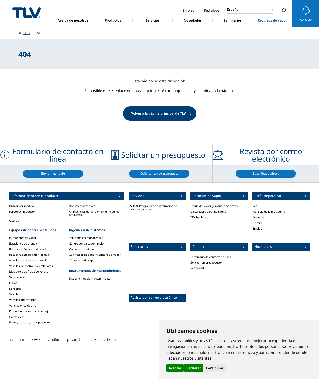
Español (233, 9)
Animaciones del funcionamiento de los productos (94, 213)
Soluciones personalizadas (86, 238)
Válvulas (14, 294)
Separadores (17, 277)
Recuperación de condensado (28, 249)
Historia (257, 223)
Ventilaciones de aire (22, 306)
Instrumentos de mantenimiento (89, 278)
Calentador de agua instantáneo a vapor (95, 255)
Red (254, 206)
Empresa (258, 217)
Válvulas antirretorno (22, 300)
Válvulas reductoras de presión (29, 260)
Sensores (15, 289)
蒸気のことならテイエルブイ (26, 12)
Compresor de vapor (82, 260)
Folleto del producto (22, 212)
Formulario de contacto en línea (210, 257)
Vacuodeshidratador (82, 249)
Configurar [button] (214, 368)
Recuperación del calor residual (29, 255)
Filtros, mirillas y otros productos (30, 322)
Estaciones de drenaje (23, 243)
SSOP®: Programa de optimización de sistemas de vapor (153, 207)
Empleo (257, 228)
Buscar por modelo (21, 206)
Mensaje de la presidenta (268, 212)
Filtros (13, 283)
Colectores (16, 317)
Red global (197, 268)
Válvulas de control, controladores (31, 266)
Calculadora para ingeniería (208, 212)
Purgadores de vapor (22, 238)
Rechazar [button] (194, 368)
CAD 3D (14, 221)
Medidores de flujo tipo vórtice (28, 271)
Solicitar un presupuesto (206, 262)
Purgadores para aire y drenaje (29, 311)
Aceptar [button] (175, 368)
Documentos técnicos (83, 206)
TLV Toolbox (198, 217)
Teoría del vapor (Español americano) (214, 206)
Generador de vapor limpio (86, 243)
